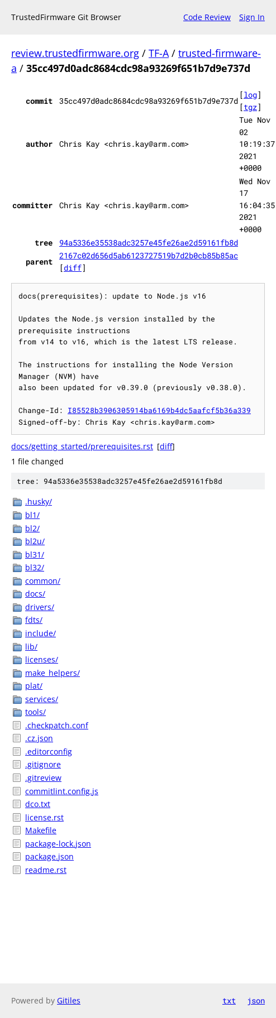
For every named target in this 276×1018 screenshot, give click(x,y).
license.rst (44, 817)
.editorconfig (48, 751)
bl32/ (34, 567)
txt (229, 1000)
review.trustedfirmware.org (75, 53)
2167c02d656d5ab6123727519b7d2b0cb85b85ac (148, 255)
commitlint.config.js (61, 791)
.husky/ (38, 501)
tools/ (35, 712)
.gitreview (43, 777)
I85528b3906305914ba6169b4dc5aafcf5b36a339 (159, 410)
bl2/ (32, 528)
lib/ (31, 646)
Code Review (207, 17)
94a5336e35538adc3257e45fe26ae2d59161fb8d (148, 242)
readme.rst (45, 870)
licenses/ (41, 659)
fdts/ (33, 619)
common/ (42, 580)
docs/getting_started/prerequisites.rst (82, 446)
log (250, 94)
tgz (250, 107)
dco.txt (37, 804)
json (256, 1000)
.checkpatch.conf (56, 725)
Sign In (252, 17)
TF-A (159, 53)
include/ (40, 633)
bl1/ (32, 515)
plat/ (33, 685)
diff (73, 267)
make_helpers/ (52, 673)
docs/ (35, 593)
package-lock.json (58, 843)
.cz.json (39, 738)
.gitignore (43, 764)
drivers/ (39, 607)
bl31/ (34, 554)
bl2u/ (35, 541)
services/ (41, 699)
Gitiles (68, 1000)
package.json (49, 856)
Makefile (40, 830)
